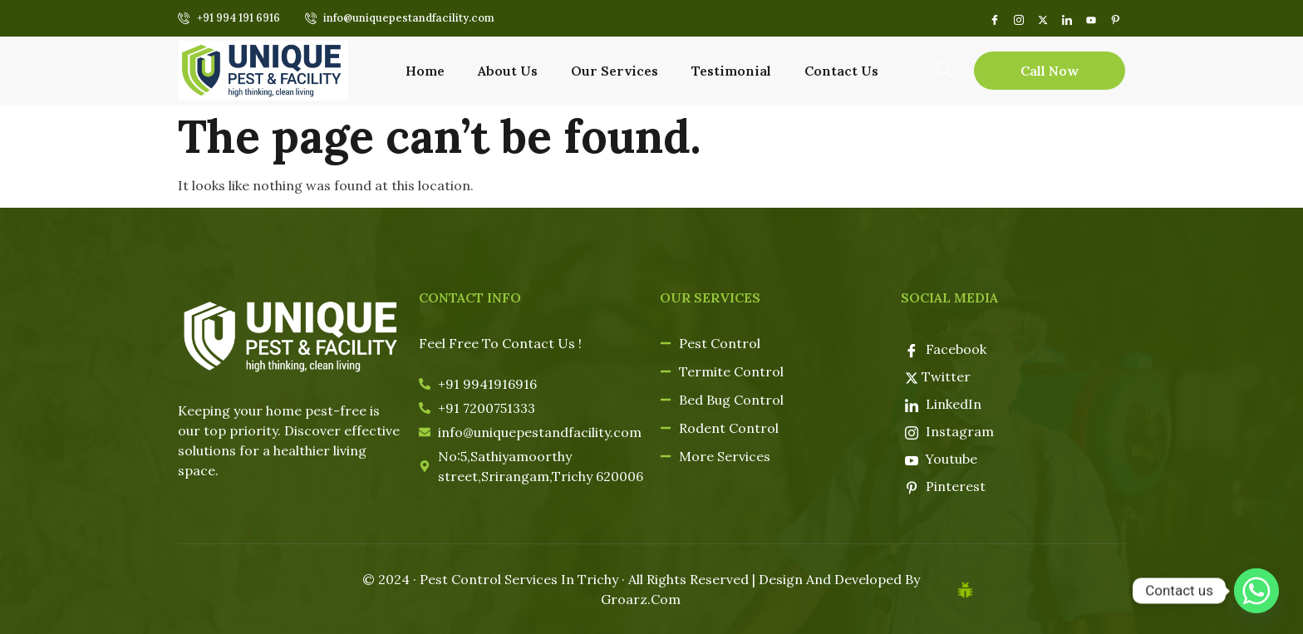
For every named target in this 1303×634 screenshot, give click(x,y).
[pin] (1114, 18)
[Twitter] (1042, 18)
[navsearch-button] (944, 68)
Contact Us (841, 70)
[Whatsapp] (1256, 590)
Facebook (945, 349)
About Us (508, 70)
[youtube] (1090, 18)
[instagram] (1018, 18)
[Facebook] (994, 18)
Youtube (941, 458)
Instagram (949, 431)
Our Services (614, 70)
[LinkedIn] (1066, 18)
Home (425, 70)
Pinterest (945, 486)
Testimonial (731, 70)
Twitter (938, 376)
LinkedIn (943, 404)
